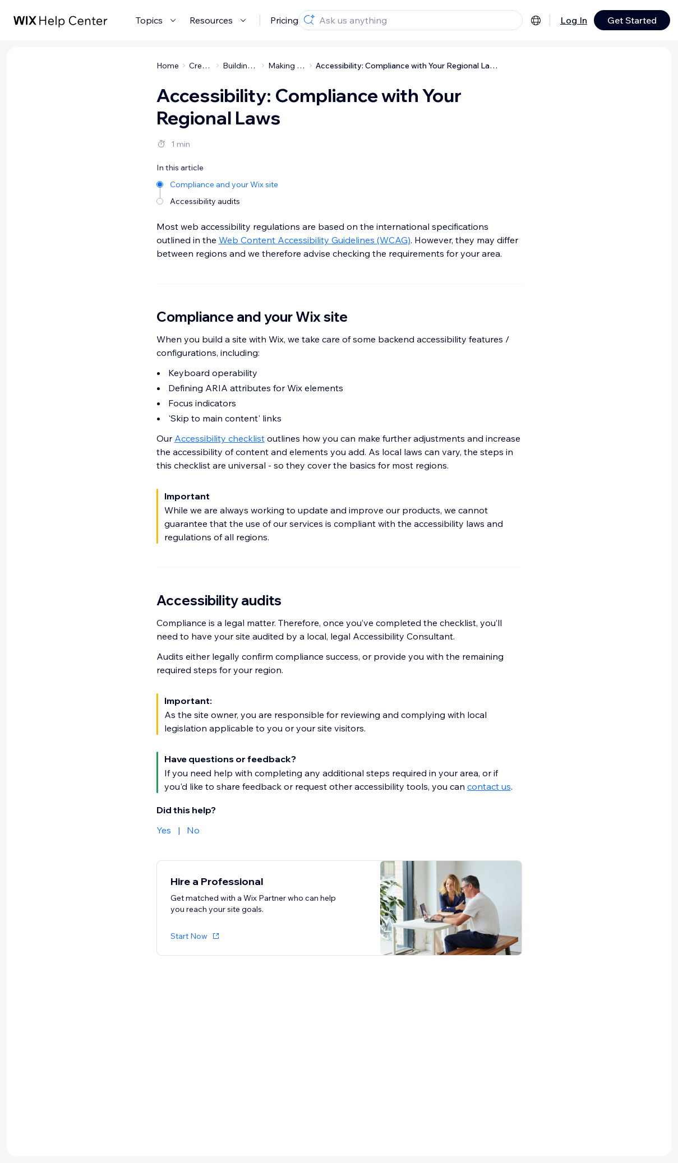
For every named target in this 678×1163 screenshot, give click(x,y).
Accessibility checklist (219, 438)
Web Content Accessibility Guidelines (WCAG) (315, 239)
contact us (489, 786)
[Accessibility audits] (218, 201)
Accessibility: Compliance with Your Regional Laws (408, 66)
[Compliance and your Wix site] (218, 184)
